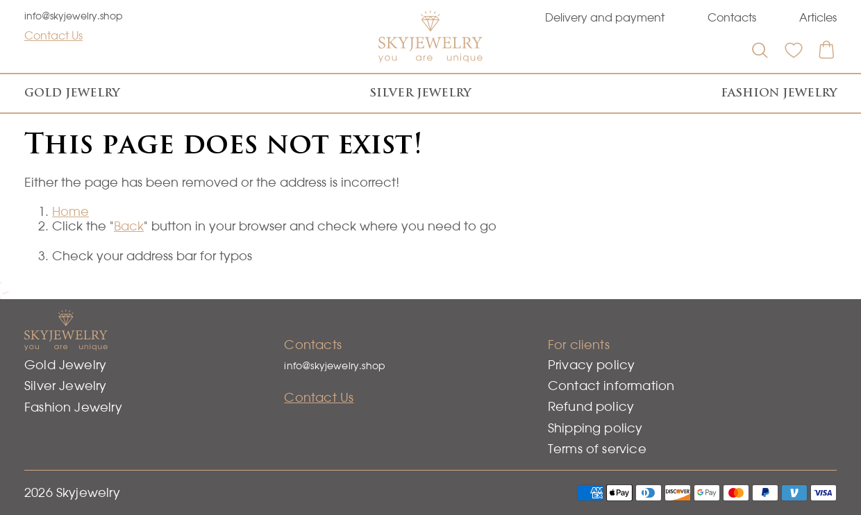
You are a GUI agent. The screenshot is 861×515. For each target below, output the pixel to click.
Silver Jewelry (420, 93)
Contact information (611, 385)
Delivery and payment (604, 17)
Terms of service (597, 448)
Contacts (732, 17)
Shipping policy (595, 428)
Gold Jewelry (71, 93)
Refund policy (591, 406)
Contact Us (53, 35)
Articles (818, 17)
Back (129, 226)
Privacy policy (591, 364)
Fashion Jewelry (779, 93)
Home (70, 211)
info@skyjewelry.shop (73, 16)
